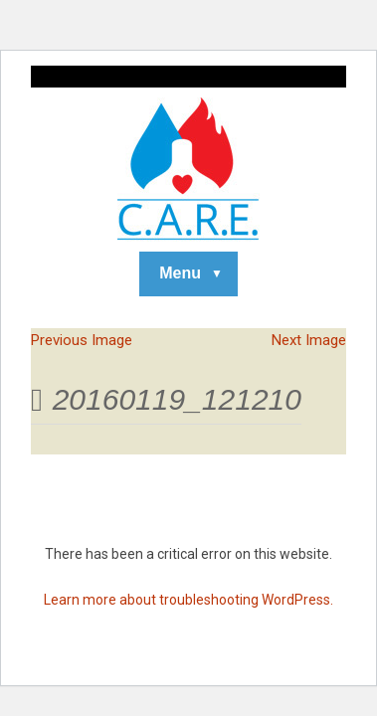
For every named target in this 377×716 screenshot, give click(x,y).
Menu (180, 273)
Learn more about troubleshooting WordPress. (188, 600)
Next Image (309, 340)
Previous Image (81, 340)
